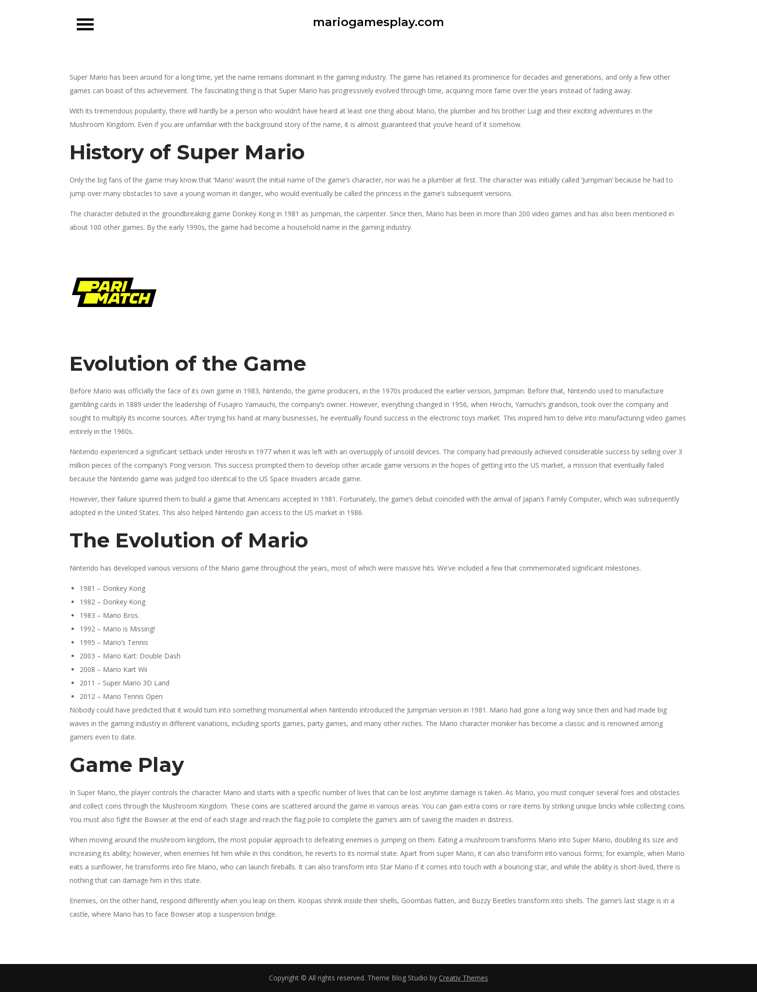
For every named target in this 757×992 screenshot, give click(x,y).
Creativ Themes (463, 977)
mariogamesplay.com (378, 22)
